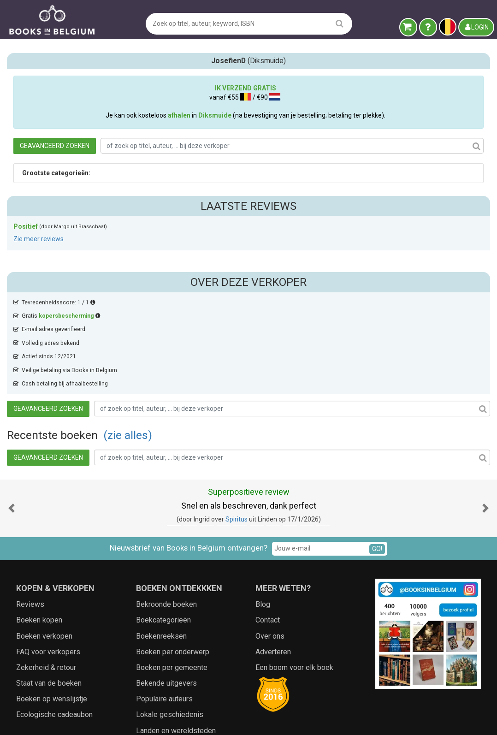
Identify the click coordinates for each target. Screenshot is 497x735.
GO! (377, 467)
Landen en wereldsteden (176, 649)
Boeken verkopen (44, 554)
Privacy (261, 719)
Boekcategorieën (163, 538)
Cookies (289, 719)
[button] (11, 427)
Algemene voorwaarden (211, 719)
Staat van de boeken (49, 601)
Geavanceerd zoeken (190, 152)
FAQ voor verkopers (48, 570)
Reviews (30, 522)
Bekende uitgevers (166, 601)
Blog (262, 522)
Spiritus (236, 437)
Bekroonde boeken (166, 522)
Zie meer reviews (38, 359)
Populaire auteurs (164, 617)
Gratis (61, 232)
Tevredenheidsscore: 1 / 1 (58, 218)
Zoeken (317, 719)
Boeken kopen (39, 538)
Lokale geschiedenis (169, 632)
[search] (339, 23)
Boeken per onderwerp (172, 570)
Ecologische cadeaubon (54, 632)
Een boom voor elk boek (294, 585)
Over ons (269, 554)
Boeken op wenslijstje (51, 617)
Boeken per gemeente (171, 585)
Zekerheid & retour (46, 585)
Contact (267, 538)
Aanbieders (350, 719)
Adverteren (273, 570)
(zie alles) (263, 214)
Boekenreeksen (161, 554)
